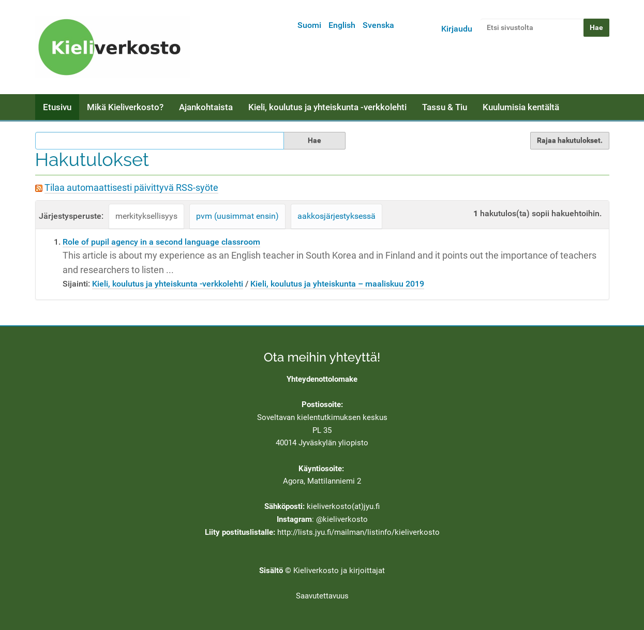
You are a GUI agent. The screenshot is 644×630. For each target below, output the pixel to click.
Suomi (309, 25)
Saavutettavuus (322, 596)
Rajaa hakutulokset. (570, 140)
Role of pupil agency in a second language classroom (161, 242)
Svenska (378, 25)
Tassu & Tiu (444, 107)
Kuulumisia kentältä (521, 107)
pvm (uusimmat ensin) (237, 216)
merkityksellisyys (146, 216)
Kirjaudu (456, 29)
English (341, 25)
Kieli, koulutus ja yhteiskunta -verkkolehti (327, 107)
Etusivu (57, 107)
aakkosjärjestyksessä (336, 216)
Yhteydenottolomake (322, 379)
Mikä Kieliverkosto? (125, 107)
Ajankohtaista (206, 107)
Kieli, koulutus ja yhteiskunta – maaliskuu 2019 (337, 284)
